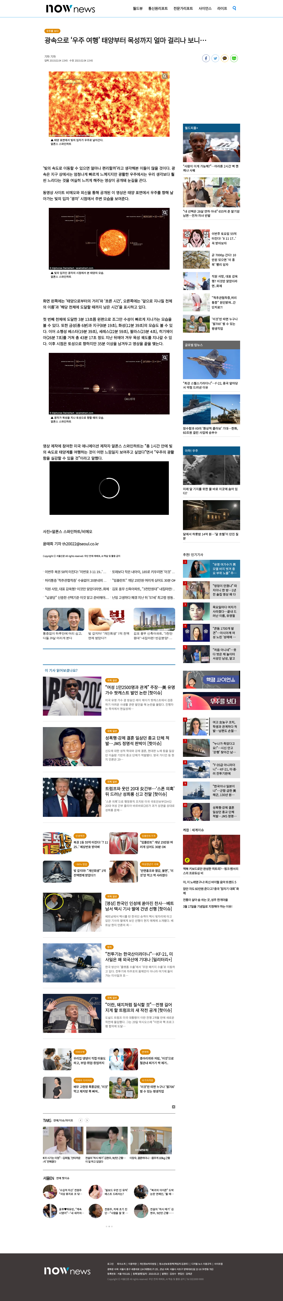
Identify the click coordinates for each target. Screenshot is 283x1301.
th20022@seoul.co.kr (80, 543)
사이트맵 (218, 1263)
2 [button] (109, 1226)
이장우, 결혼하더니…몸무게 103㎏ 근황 (150, 1158)
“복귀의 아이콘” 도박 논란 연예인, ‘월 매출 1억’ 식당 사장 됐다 (161, 1194)
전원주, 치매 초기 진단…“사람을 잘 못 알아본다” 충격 (116, 1213)
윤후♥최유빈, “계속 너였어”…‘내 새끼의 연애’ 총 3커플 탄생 (70, 1213)
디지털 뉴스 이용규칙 (201, 1263)
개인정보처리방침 (147, 1263)
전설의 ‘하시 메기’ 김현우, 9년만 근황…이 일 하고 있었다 (106, 1159)
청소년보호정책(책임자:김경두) (173, 1263)
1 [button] (106, 1226)
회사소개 (121, 1263)
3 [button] (112, 1226)
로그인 (110, 1263)
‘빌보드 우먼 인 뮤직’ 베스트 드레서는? (116, 1192)
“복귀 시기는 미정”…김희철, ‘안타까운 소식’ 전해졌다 (61, 1159)
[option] (62, 1146)
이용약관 (132, 1263)
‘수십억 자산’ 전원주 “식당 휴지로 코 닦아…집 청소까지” (70, 1194)
